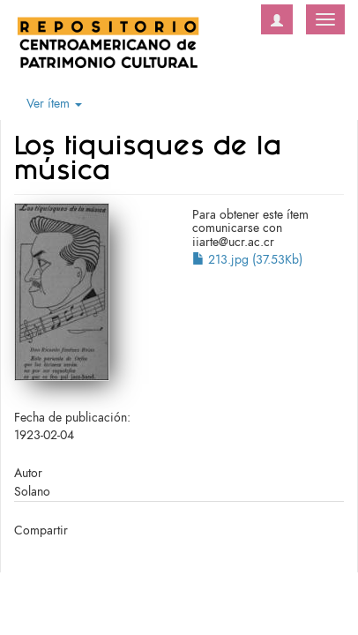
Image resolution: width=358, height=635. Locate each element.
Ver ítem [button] (54, 103)
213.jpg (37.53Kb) (247, 259)
